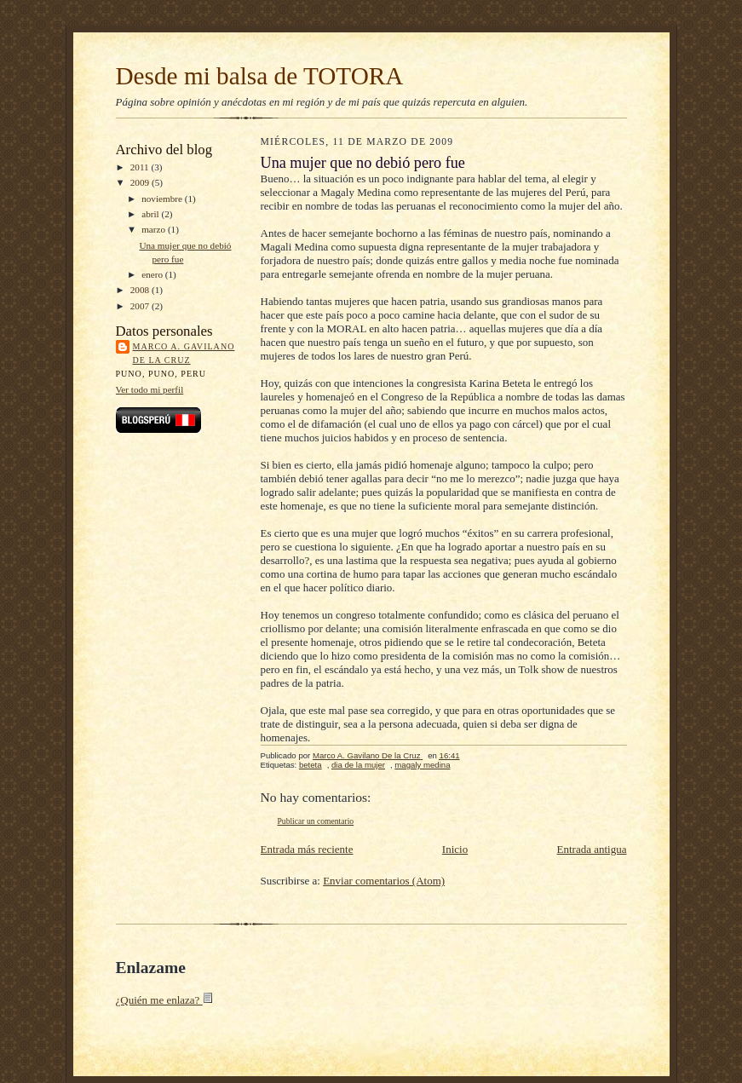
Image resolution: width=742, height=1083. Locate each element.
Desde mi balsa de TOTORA (260, 75)
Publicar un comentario (316, 821)
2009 (141, 182)
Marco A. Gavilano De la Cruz (184, 353)
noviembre (163, 198)
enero (153, 274)
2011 (141, 167)
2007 (141, 306)
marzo (154, 229)
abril (151, 214)
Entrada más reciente (307, 849)
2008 (141, 290)
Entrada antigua (592, 849)
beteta (310, 764)
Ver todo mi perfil (150, 389)
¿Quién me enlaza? (165, 1000)
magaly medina (422, 764)
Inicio (455, 849)
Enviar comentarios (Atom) (384, 880)
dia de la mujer (358, 764)
